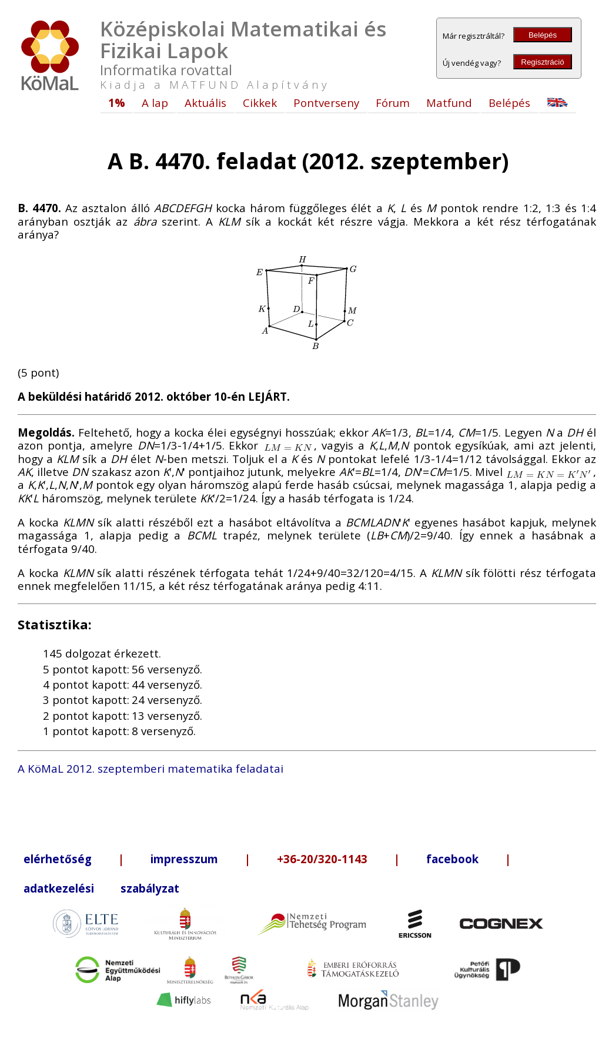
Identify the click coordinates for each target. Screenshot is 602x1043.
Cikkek (260, 102)
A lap (155, 102)
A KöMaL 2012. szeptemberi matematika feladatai (150, 768)
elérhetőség (58, 858)
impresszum (184, 858)
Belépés (543, 35)
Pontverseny (326, 102)
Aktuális (205, 102)
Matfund (449, 102)
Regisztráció (542, 62)
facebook (452, 858)
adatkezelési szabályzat (101, 888)
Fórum (393, 102)
